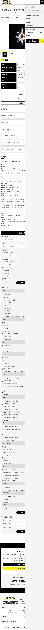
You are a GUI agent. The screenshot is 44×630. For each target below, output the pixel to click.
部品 (4, 279)
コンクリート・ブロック (9, 363)
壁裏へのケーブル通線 (8, 481)
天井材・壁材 (6, 369)
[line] (16, 603)
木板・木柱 (5, 358)
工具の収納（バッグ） (8, 406)
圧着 (4, 342)
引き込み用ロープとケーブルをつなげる (13, 490)
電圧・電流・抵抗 (7, 449)
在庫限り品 (5, 273)
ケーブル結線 (6, 487)
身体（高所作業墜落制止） (9, 383)
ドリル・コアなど (7, 328)
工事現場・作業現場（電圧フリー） (12, 426)
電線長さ (5, 460)
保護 (4, 374)
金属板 (4, 305)
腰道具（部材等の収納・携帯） (11, 412)
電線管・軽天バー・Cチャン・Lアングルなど (14, 316)
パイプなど (5, 325)
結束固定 (5, 502)
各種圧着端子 (6, 346)
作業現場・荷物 (7, 381)
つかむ (5, 319)
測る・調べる (6, 443)
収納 (4, 397)
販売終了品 (5, 270)
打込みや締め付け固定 (8, 496)
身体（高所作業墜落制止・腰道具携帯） (13, 386)
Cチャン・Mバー (7, 302)
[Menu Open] (42, 2)
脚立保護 (5, 394)
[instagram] (10, 603)
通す (4, 466)
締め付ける (6, 493)
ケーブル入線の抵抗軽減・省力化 (11, 475)
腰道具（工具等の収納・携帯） (11, 414)
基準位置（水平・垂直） (9, 452)
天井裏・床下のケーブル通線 (10, 478)
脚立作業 (5, 420)
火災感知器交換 (7, 339)
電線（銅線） (6, 294)
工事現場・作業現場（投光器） (11, 437)
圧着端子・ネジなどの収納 (9, 409)
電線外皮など (6, 311)
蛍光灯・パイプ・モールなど (10, 417)
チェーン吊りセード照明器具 (10, 334)
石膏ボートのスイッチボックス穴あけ (12, 371)
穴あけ (5, 354)
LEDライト (5, 432)
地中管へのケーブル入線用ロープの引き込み (14, 472)
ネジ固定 (5, 499)
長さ (4, 458)
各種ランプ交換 (7, 336)
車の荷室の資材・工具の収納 (10, 401)
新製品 (4, 268)
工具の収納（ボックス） (9, 403)
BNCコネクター (7, 351)
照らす (5, 423)
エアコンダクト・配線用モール (11, 300)
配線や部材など (7, 323)
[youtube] (5, 603)
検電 (4, 447)
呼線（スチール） (7, 331)
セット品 (5, 276)
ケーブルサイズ (6, 455)
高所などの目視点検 (8, 463)
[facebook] (13, 603)
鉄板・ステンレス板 (8, 360)
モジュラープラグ (7, 348)
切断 (4, 290)
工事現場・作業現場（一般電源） (11, 429)
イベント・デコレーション (9, 440)
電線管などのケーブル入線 (9, 470)
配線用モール (6, 308)
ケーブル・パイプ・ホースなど (10, 378)
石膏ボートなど (7, 313)
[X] (7, 603)
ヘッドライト (6, 435)
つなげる (5, 483)
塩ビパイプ (5, 297)
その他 (5, 505)
